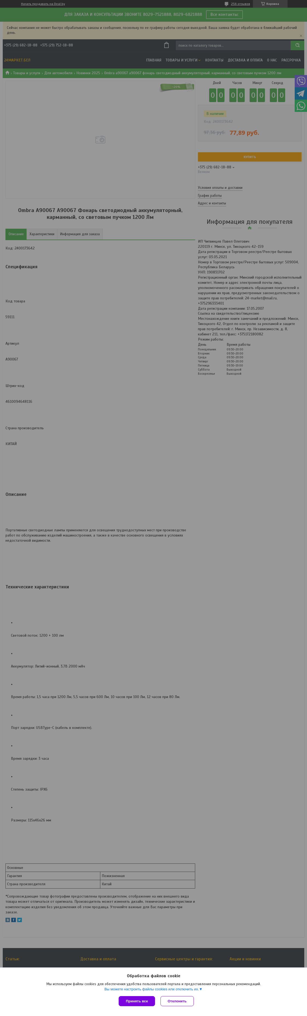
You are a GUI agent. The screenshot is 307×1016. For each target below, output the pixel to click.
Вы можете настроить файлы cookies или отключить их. (151, 989)
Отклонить (177, 1001)
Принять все (137, 1001)
